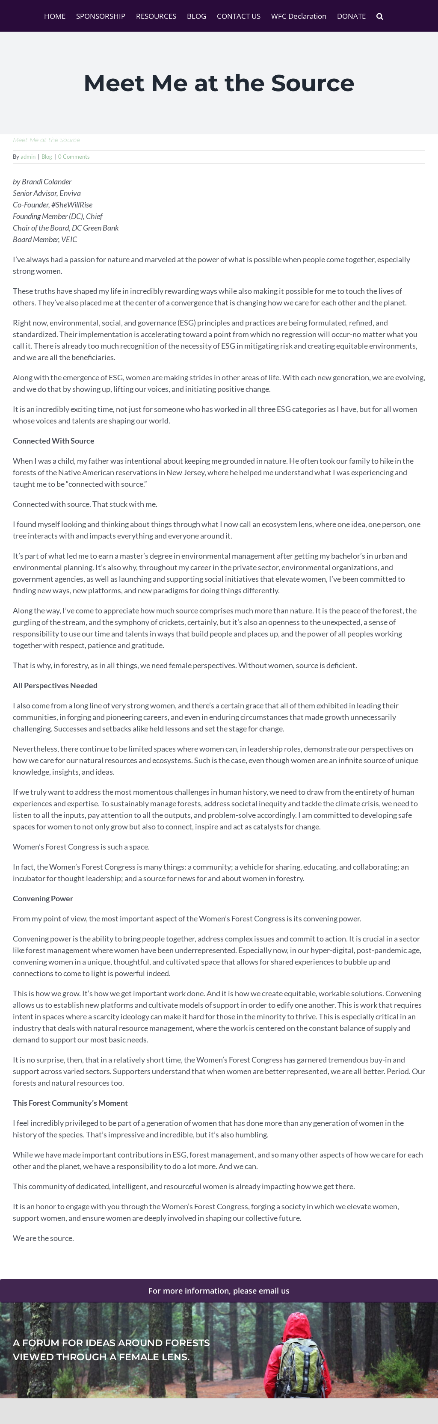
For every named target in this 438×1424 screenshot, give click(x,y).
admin (28, 156)
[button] (379, 16)
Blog (46, 156)
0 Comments (74, 156)
